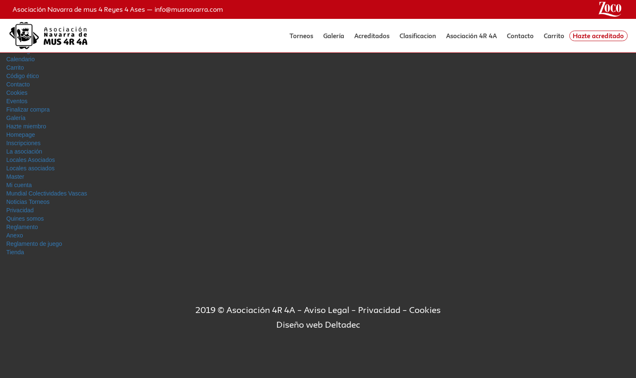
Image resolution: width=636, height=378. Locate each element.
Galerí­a (16, 118)
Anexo (14, 235)
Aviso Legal (326, 310)
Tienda (15, 252)
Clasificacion (418, 35)
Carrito (554, 35)
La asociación (24, 151)
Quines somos (25, 218)
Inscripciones (23, 143)
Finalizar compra (27, 109)
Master (15, 176)
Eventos (17, 101)
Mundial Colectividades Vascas (46, 193)
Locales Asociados (30, 159)
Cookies (17, 92)
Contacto (520, 35)
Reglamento (22, 227)
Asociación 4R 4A (471, 35)
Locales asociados (30, 168)
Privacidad (20, 210)
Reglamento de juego (34, 243)
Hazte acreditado (598, 35)
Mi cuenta (19, 185)
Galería (333, 35)
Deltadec (342, 324)
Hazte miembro (26, 126)
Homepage (20, 134)
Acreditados (371, 35)
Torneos (301, 35)
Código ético (22, 76)
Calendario (20, 59)
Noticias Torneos (27, 201)
